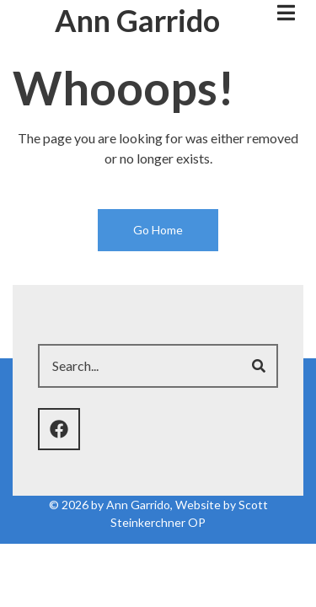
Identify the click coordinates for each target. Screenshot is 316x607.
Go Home (158, 230)
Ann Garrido (137, 20)
